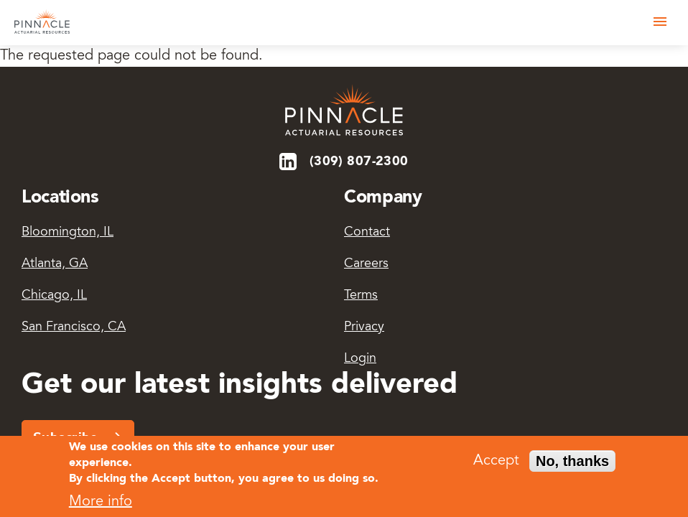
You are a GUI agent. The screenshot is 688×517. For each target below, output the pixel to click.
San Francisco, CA (74, 327)
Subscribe (65, 437)
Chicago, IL (54, 295)
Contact (367, 232)
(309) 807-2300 (359, 161)
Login (360, 359)
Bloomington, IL (67, 232)
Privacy (364, 327)
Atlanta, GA (55, 264)
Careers (366, 264)
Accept (496, 464)
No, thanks (572, 464)
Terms (361, 295)
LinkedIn (289, 161)
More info (100, 506)
